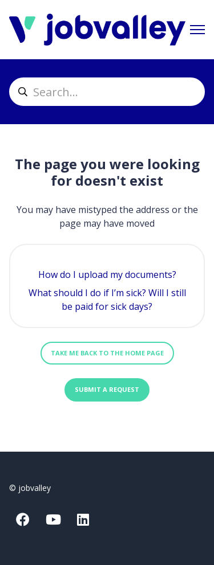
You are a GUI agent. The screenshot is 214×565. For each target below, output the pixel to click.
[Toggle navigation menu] (197, 29)
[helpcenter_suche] (107, 91)
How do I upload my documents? (107, 274)
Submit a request (107, 389)
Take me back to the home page (107, 353)
